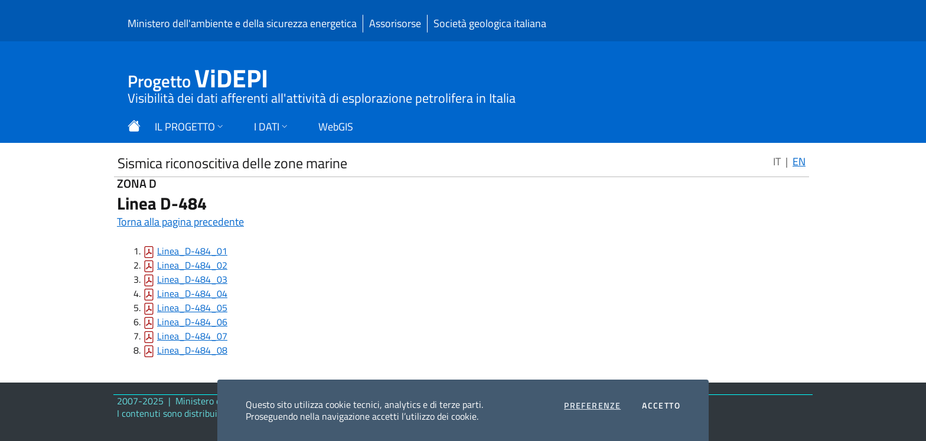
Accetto (661, 405)
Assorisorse (395, 23)
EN (799, 161)
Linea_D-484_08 (192, 350)
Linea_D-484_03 (192, 279)
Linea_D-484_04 (192, 293)
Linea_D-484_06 (192, 322)
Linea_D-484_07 (192, 336)
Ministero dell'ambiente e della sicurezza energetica (242, 23)
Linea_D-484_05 (192, 307)
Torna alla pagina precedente (180, 222)
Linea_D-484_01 (192, 251)
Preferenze (592, 405)
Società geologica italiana (489, 23)
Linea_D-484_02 (192, 265)
